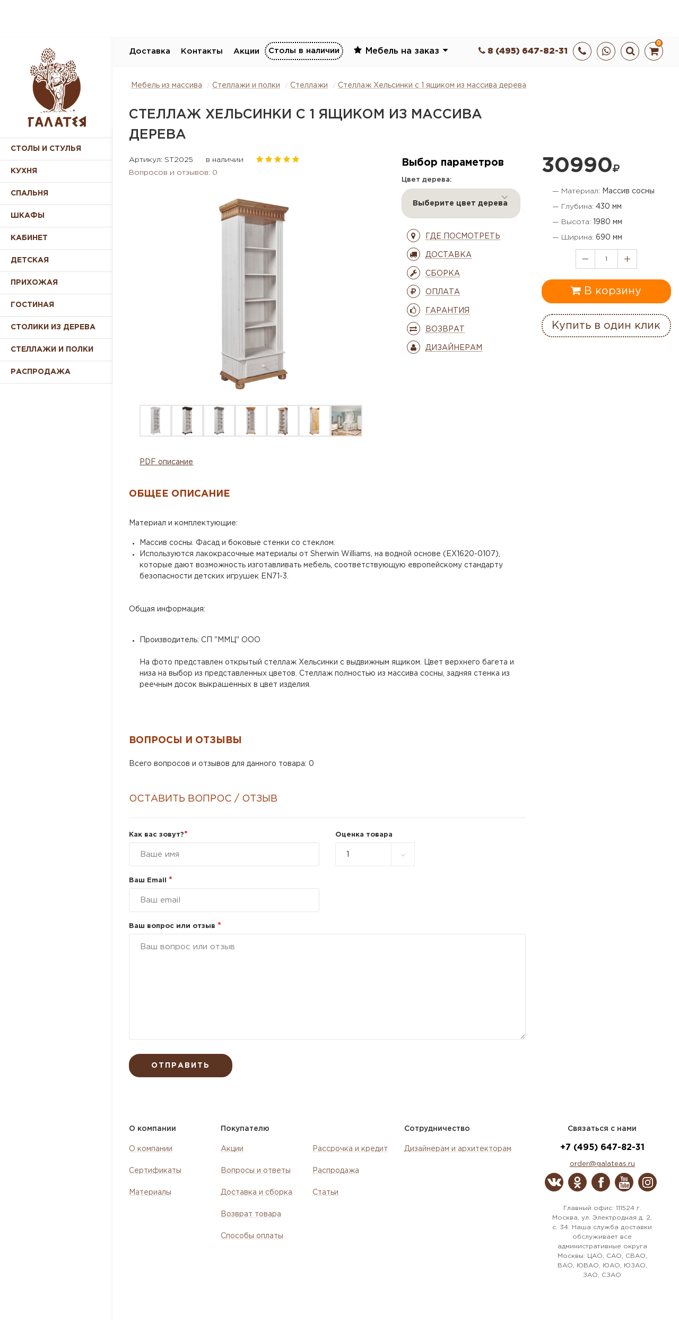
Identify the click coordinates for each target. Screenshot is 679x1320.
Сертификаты (155, 1171)
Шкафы (28, 215)
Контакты (202, 51)
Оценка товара (364, 835)
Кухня (24, 171)
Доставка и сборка (256, 1192)
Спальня (29, 193)
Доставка (149, 51)
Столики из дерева (53, 327)
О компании (150, 1149)
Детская (30, 260)
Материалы (150, 1192)
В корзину (606, 290)
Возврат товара (251, 1214)
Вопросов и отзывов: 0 (173, 172)
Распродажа (335, 1171)
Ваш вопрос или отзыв (175, 926)
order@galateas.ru (602, 1164)
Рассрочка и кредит (350, 1149)
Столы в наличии (304, 50)
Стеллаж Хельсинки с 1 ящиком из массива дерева (432, 85)
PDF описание (166, 462)
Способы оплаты (252, 1236)
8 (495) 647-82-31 (523, 51)
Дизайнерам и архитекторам (457, 1149)
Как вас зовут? (158, 835)
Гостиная (32, 305)
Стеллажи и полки (52, 349)
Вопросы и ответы (256, 1171)
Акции (246, 51)
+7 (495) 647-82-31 (602, 1148)
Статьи (325, 1192)
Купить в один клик (606, 325)
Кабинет (29, 238)
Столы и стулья (46, 149)
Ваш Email (150, 880)
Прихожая (34, 282)
